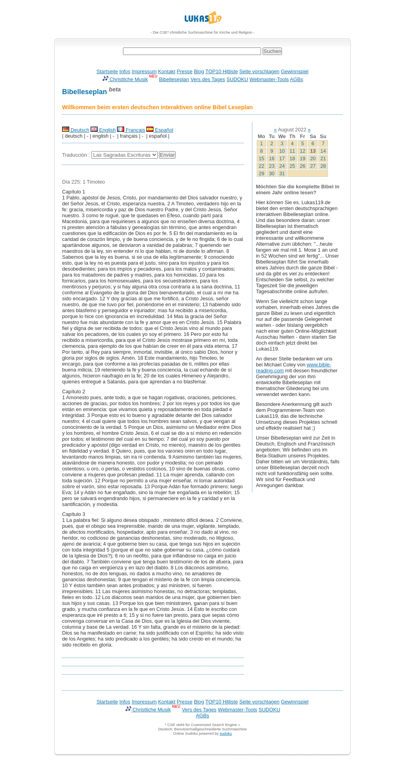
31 (282, 173)
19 (302, 158)
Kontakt (166, 71)
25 (292, 166)
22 (261, 166)
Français (131, 130)
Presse (185, 71)
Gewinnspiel (294, 71)
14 (323, 151)
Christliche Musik (125, 79)
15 (261, 158)
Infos (125, 71)
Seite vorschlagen (259, 71)
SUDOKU (237, 79)
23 (271, 166)
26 (302, 166)
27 (313, 166)
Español (159, 130)
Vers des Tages (208, 79)
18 (292, 158)
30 (271, 173)
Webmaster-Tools (269, 79)
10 (282, 151)
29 (261, 173)
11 (292, 151)
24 (282, 166)
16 (271, 158)
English (103, 130)
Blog (199, 71)
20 (313, 158)
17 (282, 158)
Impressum (144, 71)
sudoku (226, 733)
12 (302, 151)
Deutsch (75, 130)
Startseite (107, 71)
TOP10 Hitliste (221, 71)
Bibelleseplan (174, 79)
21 (323, 158)
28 (323, 166)
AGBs (296, 79)
